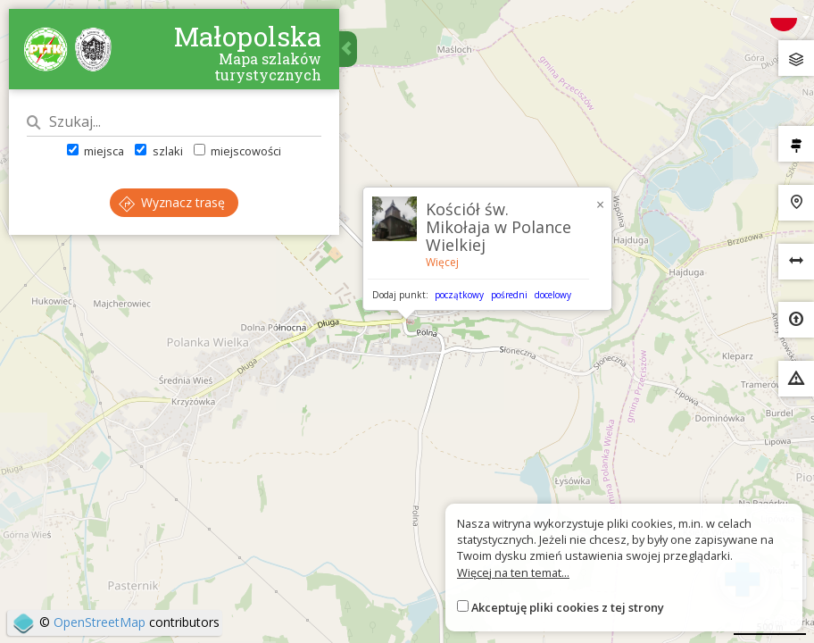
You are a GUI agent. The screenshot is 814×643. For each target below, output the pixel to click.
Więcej (442, 262)
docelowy (553, 294)
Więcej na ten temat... (513, 572)
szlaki (158, 151)
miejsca (95, 151)
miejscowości (237, 151)
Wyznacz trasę (172, 202)
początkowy (459, 294)
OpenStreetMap (99, 622)
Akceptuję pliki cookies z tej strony (567, 607)
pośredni (509, 294)
